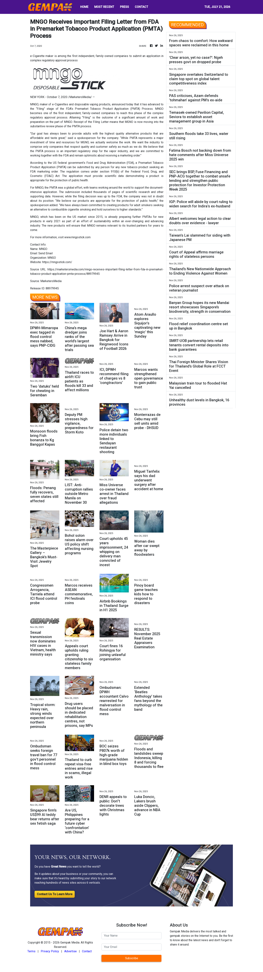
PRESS (124, 7)
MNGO (34, 104)
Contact (87, 951)
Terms (31, 951)
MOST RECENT (104, 7)
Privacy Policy (50, 951)
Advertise (70, 951)
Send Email (45, 253)
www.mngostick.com (77, 237)
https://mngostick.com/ (57, 262)
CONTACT (141, 7)
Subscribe (131, 958)
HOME (84, 7)
